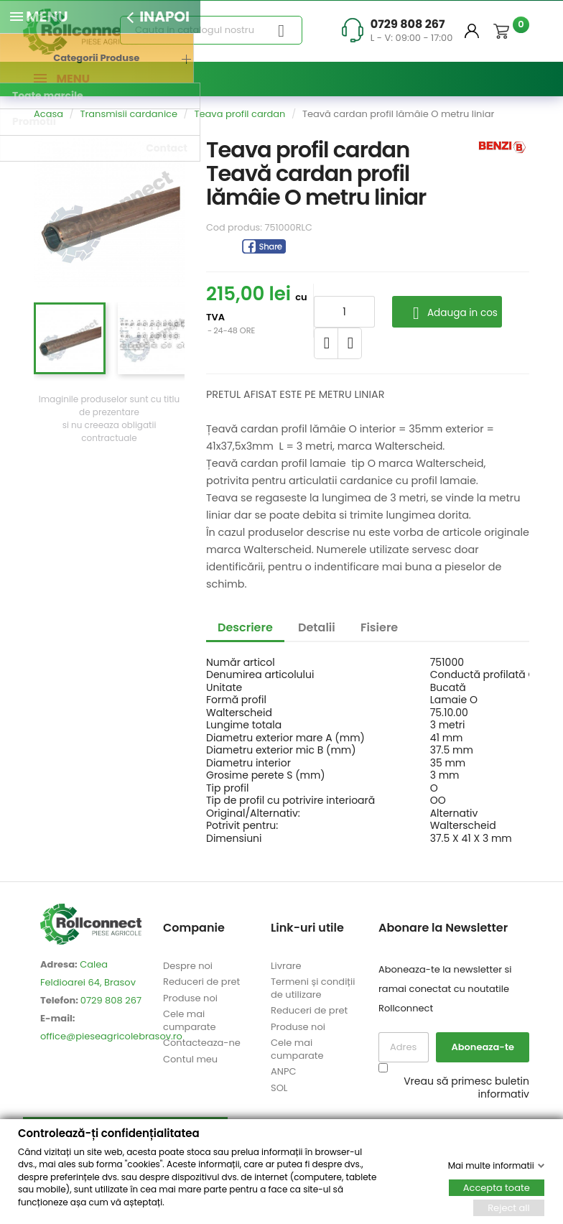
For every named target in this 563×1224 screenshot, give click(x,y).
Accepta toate (496, 1187)
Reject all (509, 1207)
